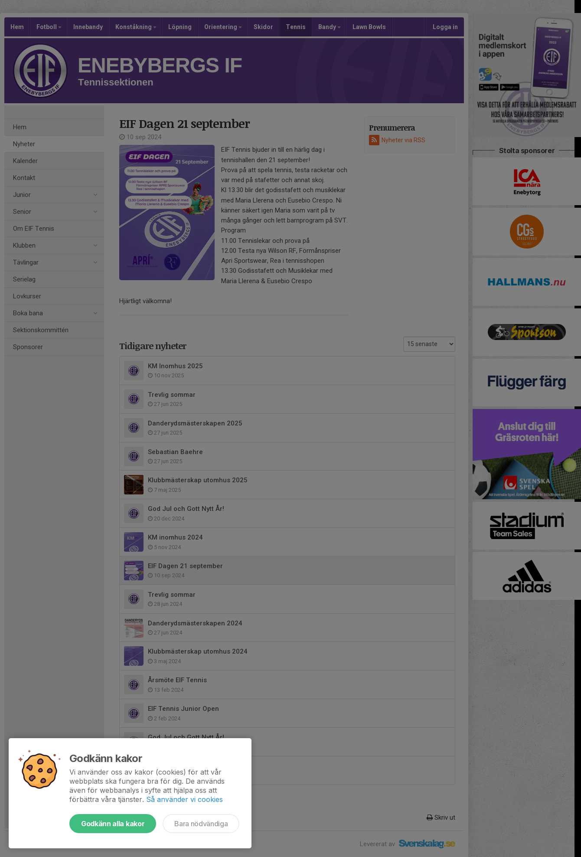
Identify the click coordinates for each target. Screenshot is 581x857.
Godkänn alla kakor (112, 823)
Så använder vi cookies (184, 799)
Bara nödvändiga (201, 823)
